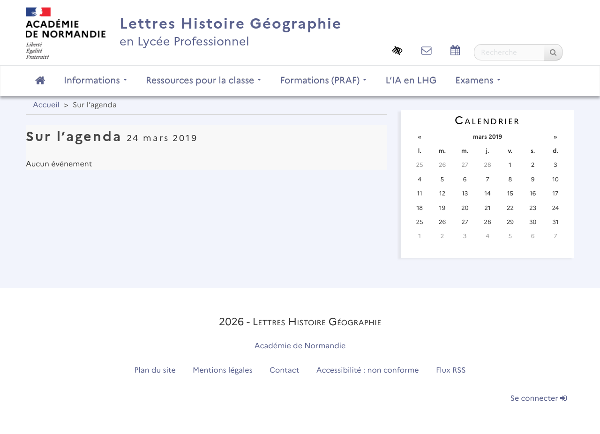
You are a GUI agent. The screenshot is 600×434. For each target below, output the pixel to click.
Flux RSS (451, 370)
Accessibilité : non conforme (367, 370)
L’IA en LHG (410, 80)
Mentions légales (223, 370)
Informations (95, 80)
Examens (477, 80)
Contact (285, 370)
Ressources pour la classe (204, 80)
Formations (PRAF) (323, 80)
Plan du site (154, 370)
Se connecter (538, 398)
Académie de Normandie (300, 346)
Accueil (46, 105)
